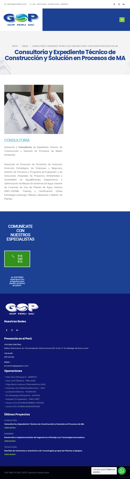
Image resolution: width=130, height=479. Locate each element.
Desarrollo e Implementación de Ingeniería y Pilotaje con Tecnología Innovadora (44, 437)
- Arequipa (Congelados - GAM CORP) (21, 399)
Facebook (7, 330)
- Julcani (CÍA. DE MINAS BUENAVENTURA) (22, 406)
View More (9, 428)
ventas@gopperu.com (15, 4)
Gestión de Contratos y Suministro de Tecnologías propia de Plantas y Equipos (43, 451)
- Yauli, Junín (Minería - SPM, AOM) (19, 380)
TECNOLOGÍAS (10, 447)
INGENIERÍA (9, 434)
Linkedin (17, 330)
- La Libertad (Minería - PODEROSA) (20, 392)
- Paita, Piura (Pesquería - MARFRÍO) (20, 377)
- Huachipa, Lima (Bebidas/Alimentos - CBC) (24, 388)
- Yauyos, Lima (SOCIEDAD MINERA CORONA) (24, 403)
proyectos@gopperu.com (16, 366)
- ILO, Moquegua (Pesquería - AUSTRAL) (22, 395)
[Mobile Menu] (122, 19)
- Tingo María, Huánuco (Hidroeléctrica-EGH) (24, 384)
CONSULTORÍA (10, 420)
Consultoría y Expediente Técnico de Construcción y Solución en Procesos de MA (44, 424)
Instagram (12, 330)
